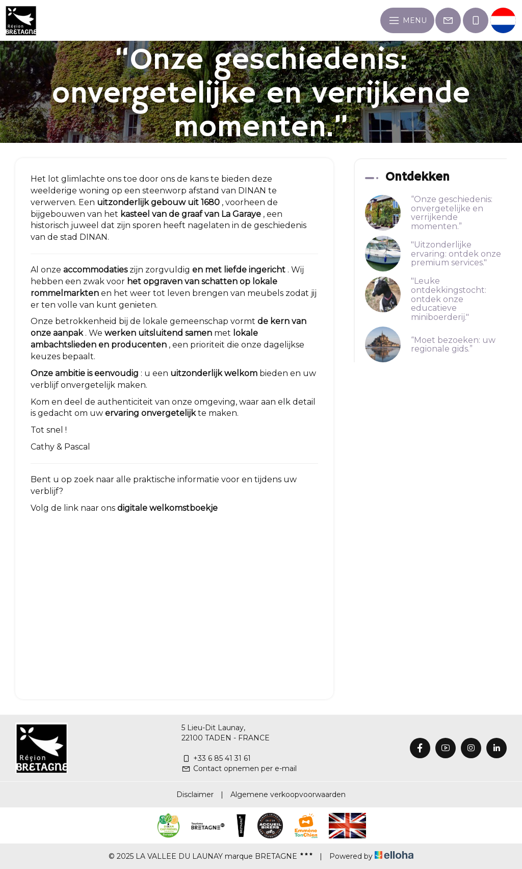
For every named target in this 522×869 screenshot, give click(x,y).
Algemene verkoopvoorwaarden (288, 794)
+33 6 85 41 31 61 (216, 758)
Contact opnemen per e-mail (239, 768)
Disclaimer (195, 794)
